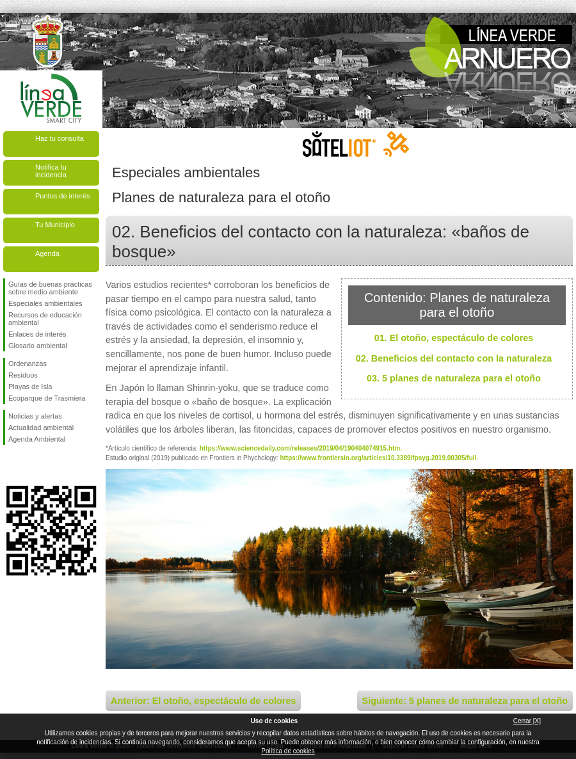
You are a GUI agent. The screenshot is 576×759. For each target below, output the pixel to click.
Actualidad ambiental (41, 427)
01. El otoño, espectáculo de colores (454, 338)
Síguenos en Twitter (32, 465)
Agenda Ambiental (36, 439)
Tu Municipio (55, 224)
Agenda (47, 253)
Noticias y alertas (35, 416)
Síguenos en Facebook (11, 465)
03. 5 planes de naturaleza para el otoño (454, 378)
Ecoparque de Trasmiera (46, 398)
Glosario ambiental (37, 345)
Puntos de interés (62, 196)
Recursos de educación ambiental (45, 318)
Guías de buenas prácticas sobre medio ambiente (50, 288)
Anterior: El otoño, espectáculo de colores (203, 701)
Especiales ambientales (45, 303)
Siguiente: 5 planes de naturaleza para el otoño (465, 701)
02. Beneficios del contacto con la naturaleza (454, 358)
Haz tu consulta (59, 138)
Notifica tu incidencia (51, 171)
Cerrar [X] (527, 720)
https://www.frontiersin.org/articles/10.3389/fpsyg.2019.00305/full (378, 457)
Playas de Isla (30, 386)
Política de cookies (287, 751)
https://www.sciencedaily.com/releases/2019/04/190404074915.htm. (301, 448)
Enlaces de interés (37, 334)
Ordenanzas (27, 363)
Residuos (23, 375)
